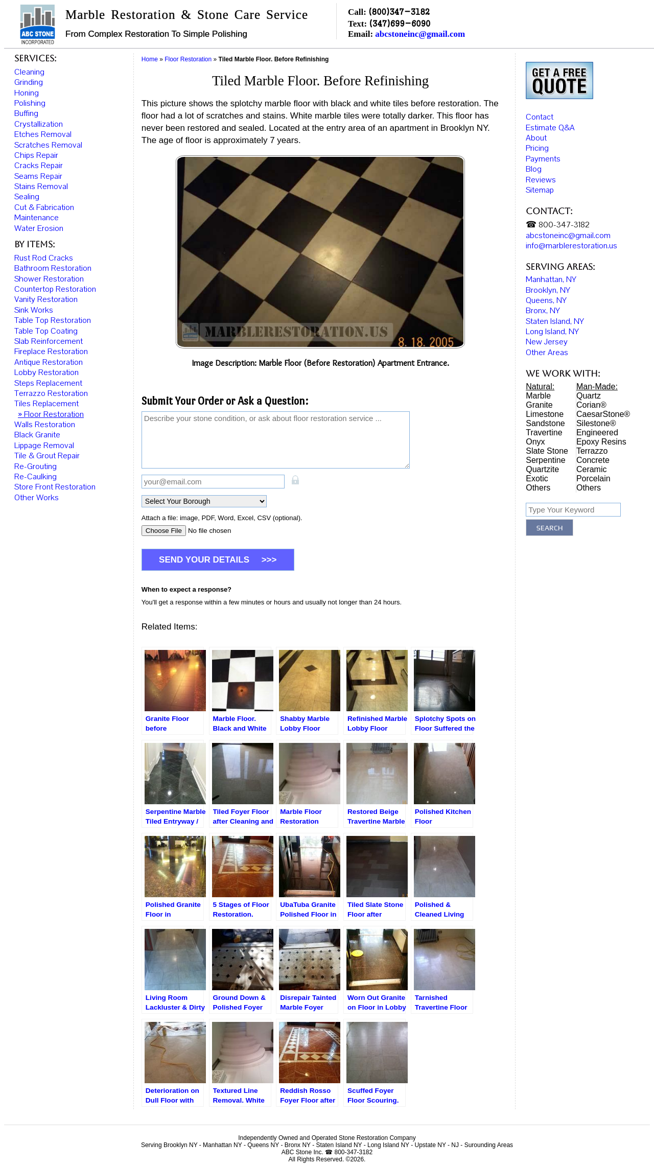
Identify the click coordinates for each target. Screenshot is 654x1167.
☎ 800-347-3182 (558, 223)
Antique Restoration (48, 362)
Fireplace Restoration (51, 351)
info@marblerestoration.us (571, 244)
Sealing (26, 196)
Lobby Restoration (46, 372)
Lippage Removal (44, 445)
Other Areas (547, 351)
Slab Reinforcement (48, 341)
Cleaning (29, 72)
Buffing (26, 113)
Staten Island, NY (555, 320)
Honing (26, 93)
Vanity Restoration (46, 299)
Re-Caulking (35, 476)
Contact (539, 116)
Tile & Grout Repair (47, 455)
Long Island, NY (552, 330)
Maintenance (36, 217)
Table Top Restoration (52, 320)
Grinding (28, 82)
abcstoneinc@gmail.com (420, 34)
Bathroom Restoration (52, 268)
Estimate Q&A (550, 126)
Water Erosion (38, 228)
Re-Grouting (35, 466)
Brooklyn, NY (548, 289)
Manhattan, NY (551, 278)
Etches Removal (43, 134)
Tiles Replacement (46, 403)
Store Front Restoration (55, 487)
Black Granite (37, 434)
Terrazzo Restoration (51, 393)
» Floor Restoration (51, 414)
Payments (543, 158)
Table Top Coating (46, 331)
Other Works (36, 497)
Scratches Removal (48, 145)
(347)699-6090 (399, 23)
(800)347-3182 (399, 11)
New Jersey (547, 341)
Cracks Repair (38, 165)
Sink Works (33, 310)
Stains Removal (41, 186)
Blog (534, 168)
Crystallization (38, 124)
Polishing (29, 103)
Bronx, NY (543, 309)
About (536, 137)
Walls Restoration (44, 424)
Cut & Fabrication (44, 207)
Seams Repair (38, 176)
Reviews (541, 178)
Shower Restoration (49, 279)
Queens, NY (546, 299)
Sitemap (540, 189)
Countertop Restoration (55, 289)
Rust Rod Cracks (43, 258)
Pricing (537, 147)
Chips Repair (36, 155)
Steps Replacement (48, 383)
